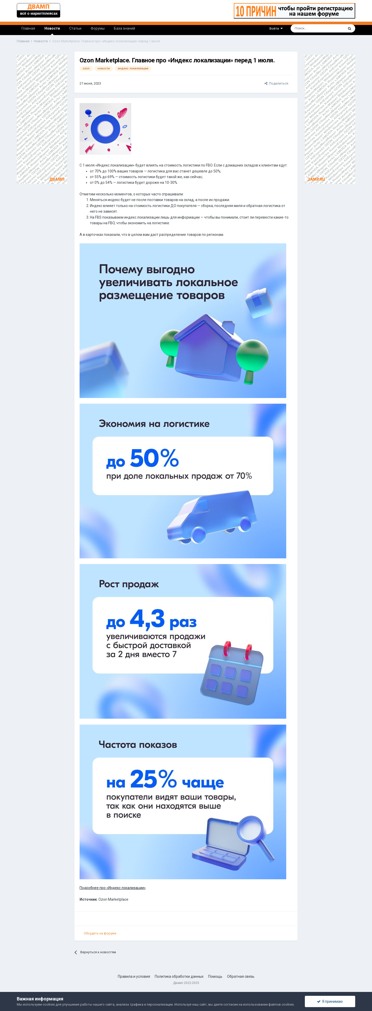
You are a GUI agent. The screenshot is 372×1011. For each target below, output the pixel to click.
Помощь (215, 976)
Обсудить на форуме (100, 933)
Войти (276, 28)
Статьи (75, 28)
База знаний (124, 28)
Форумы (98, 28)
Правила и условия (134, 976)
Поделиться (276, 83)
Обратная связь (240, 976)
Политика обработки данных (179, 976)
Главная (28, 28)
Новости (52, 30)
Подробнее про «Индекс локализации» (113, 888)
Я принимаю (330, 1001)
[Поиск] (303, 28)
